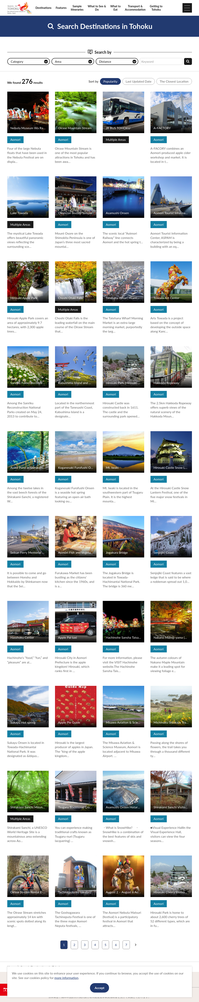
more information (66, 978)
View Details (16, 93)
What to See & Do (97, 8)
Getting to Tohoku (156, 8)
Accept (100, 988)
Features (61, 7)
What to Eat (115, 8)
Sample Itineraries (77, 8)
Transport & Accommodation (135, 8)
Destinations (43, 7)
